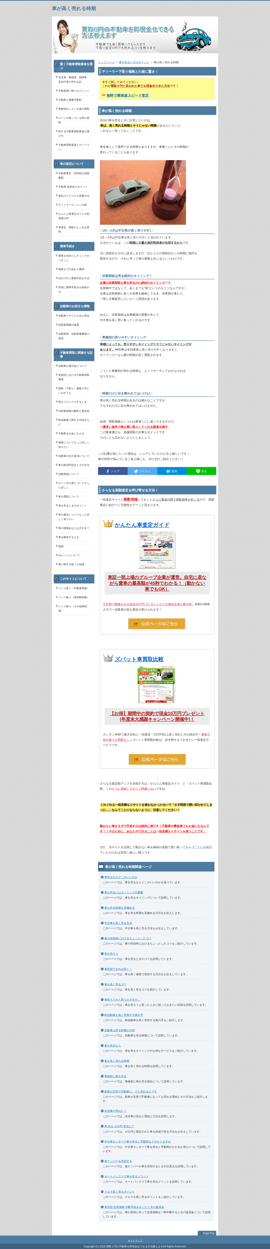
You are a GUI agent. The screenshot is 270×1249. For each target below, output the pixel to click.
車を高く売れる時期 (116, 1060)
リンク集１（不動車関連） (73, 588)
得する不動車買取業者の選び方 (73, 133)
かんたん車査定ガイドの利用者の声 (73, 216)
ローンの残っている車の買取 (73, 120)
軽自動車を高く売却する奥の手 (123, 1015)
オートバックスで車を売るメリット (126, 1176)
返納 (61, 546)
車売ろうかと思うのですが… (122, 999)
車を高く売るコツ (115, 984)
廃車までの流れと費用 (71, 269)
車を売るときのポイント (134, 62)
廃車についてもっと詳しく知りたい (73, 444)
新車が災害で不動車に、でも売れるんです (130, 1091)
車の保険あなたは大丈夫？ (73, 528)
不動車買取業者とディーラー (73, 147)
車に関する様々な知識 (71, 564)
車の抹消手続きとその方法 (73, 465)
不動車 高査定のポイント (73, 186)
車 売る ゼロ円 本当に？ (119, 1126)
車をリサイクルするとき (72, 401)
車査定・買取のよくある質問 (73, 229)
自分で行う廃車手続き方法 (73, 278)
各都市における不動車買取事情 (73, 377)
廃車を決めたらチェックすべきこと (73, 258)
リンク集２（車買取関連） (73, 597)
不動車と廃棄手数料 (70, 99)
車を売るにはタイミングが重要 (123, 892)
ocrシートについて (69, 555)
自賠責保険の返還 (68, 324)
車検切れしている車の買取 (73, 108)
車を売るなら (112, 1045)
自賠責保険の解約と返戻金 (73, 410)
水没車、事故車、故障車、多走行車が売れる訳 (73, 79)
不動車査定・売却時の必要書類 (73, 175)
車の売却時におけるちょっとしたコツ (127, 938)
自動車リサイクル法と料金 (73, 315)
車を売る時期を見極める (119, 907)
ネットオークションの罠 (72, 204)
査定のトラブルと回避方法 (73, 195)
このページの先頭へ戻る (207, 1233)
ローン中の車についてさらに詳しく (73, 485)
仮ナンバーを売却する (118, 1161)
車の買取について (68, 496)
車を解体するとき (68, 537)
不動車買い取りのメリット (73, 90)
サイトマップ (135, 1240)
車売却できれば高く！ (118, 969)
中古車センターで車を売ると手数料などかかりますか (137, 1141)
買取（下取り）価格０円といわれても (73, 390)
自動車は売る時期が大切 (119, 1030)
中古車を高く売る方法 (118, 923)
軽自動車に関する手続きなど (73, 422)
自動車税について (68, 474)
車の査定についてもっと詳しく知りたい (73, 517)
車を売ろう (111, 953)
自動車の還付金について (72, 365)
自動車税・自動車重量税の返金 (73, 336)
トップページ (106, 62)
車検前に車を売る (115, 1076)
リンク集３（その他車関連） (72, 608)
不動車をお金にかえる (71, 433)
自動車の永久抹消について (73, 455)
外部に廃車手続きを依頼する (73, 289)
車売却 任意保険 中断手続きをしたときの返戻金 (134, 1207)
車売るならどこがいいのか (121, 877)
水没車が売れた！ (115, 1110)
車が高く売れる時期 (74, 8)
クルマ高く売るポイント (119, 1191)
